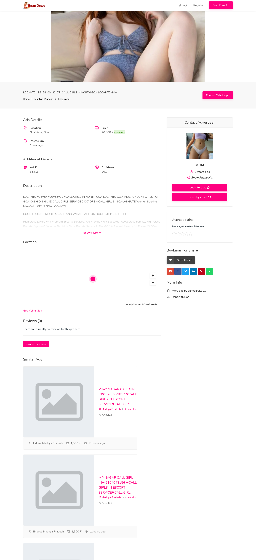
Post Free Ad (220, 5)
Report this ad (178, 297)
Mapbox (138, 304)
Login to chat (198, 188)
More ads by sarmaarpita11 (186, 291)
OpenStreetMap (151, 304)
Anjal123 (105, 422)
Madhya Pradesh (43, 99)
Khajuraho (64, 99)
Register (198, 5)
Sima (200, 164)
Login (183, 5)
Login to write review (36, 344)
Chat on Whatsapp (217, 95)
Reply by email (197, 197)
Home (26, 99)
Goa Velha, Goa (32, 311)
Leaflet (128, 304)
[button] (153, 276)
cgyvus (104, 515)
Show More (92, 233)
